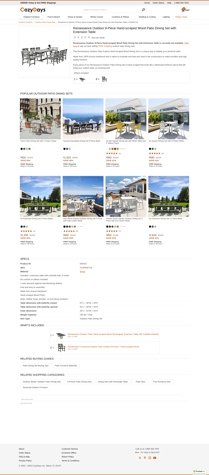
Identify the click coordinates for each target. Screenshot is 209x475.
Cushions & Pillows (120, 17)
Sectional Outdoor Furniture (35, 387)
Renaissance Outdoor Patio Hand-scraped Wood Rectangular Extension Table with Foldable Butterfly (113, 334)
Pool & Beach (54, 17)
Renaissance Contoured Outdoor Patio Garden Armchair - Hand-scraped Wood (103, 346)
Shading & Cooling (147, 17)
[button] (199, 472)
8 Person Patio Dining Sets (79, 382)
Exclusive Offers (69, 453)
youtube (154, 458)
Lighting (166, 17)
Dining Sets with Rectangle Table (113, 382)
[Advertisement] (104, 422)
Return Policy (68, 457)
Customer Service (70, 449)
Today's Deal (181, 17)
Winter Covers (96, 17)
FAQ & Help (24, 457)
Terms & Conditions (70, 460)
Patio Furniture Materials (66, 365)
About (21, 449)
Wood (82, 271)
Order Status (158, 3)
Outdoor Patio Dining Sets (45, 22)
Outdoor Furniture (32, 17)
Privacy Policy (25, 460)
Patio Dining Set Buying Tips (35, 365)
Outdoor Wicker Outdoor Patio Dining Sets (42, 382)
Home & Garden (75, 17)
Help (169, 3)
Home (147, 3)
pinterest (145, 458)
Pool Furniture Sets (162, 382)
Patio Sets (140, 382)
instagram (149, 458)
